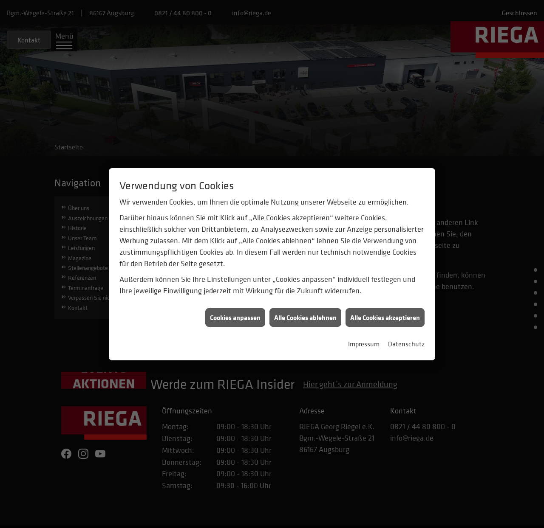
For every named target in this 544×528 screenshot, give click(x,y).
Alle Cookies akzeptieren (385, 313)
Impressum (364, 339)
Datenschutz (406, 339)
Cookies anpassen (235, 313)
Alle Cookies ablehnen (305, 313)
